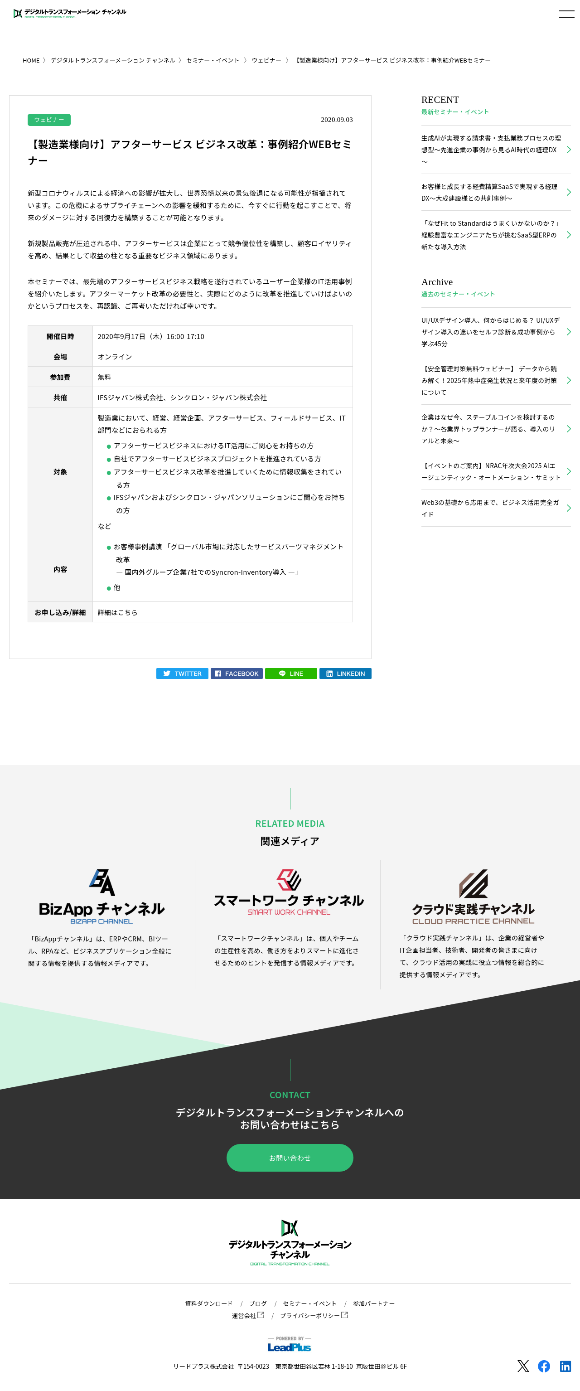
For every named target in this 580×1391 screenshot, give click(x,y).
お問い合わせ (290, 1158)
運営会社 (246, 1315)
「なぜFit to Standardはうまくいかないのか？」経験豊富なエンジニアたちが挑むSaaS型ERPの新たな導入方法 (488, 238)
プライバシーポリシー (314, 1315)
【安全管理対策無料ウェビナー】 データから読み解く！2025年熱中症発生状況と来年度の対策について (488, 387)
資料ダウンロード (207, 1303)
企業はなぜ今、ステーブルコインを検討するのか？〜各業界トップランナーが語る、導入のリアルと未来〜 (490, 437)
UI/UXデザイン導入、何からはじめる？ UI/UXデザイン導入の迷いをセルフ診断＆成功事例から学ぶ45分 (490, 337)
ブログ (256, 1303)
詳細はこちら (118, 612)
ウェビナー (50, 119)
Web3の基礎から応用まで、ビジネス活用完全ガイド (489, 531)
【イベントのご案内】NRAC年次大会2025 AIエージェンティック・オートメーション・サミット (490, 487)
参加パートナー (377, 1303)
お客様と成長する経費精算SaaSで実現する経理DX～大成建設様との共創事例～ (488, 194)
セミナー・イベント (310, 1303)
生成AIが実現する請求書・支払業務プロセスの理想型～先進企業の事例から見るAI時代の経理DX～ (490, 150)
